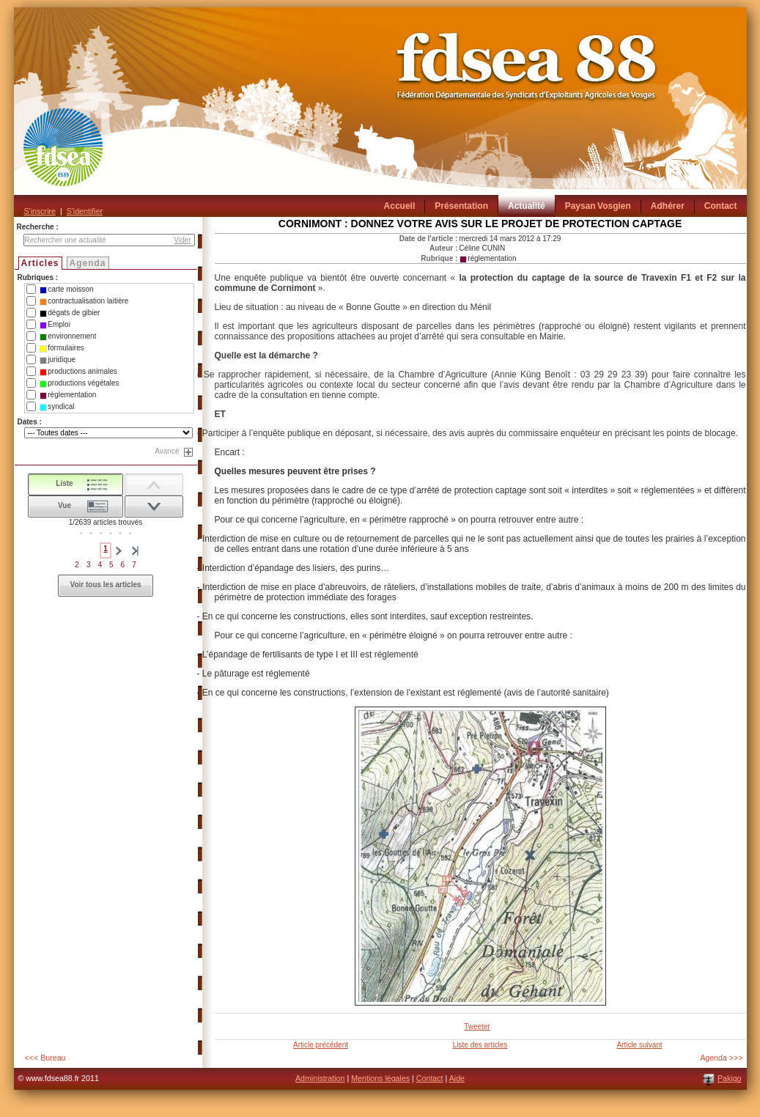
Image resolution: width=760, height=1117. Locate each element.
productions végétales (79, 383)
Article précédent (320, 1045)
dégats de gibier (70, 313)
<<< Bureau (45, 1057)
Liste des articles (480, 1045)
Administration (320, 1078)
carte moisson (66, 289)
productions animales (78, 371)
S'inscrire (40, 211)
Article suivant (639, 1045)
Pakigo (729, 1078)
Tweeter (477, 1026)
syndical (57, 406)
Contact (429, 1078)
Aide (457, 1078)
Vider (182, 240)
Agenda (88, 263)
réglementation (68, 395)
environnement (68, 336)
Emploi (55, 324)
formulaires (62, 348)
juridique (57, 359)
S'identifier (85, 211)
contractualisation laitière (84, 301)
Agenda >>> (721, 1057)
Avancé (167, 451)
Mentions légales (380, 1078)
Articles (40, 263)
